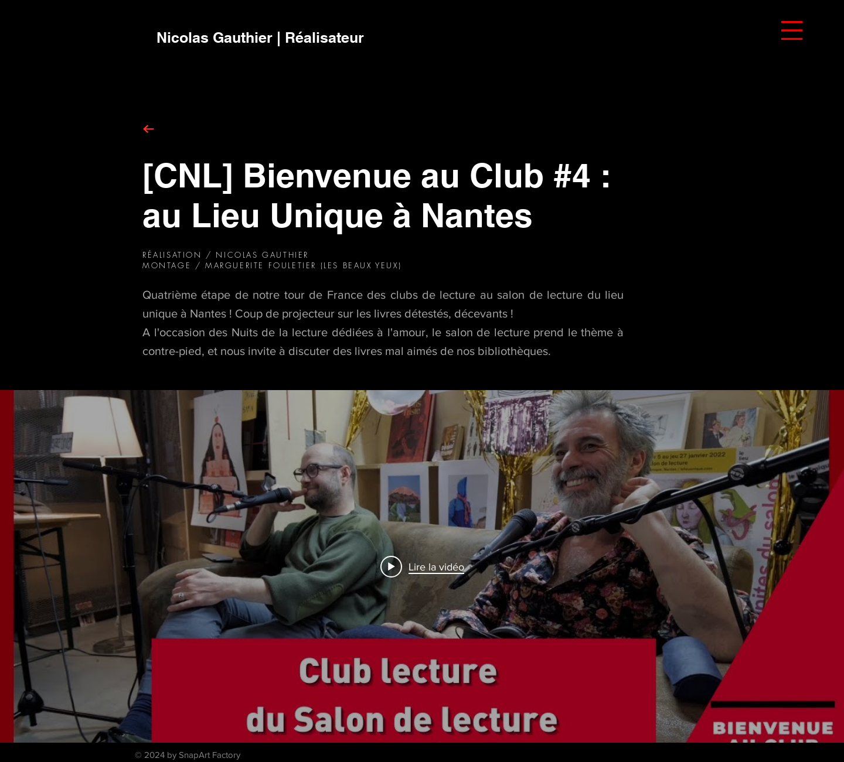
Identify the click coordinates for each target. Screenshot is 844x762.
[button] (791, 30)
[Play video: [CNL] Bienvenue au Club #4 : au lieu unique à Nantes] (422, 566)
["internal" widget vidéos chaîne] (422, 566)
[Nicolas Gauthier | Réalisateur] (260, 37)
